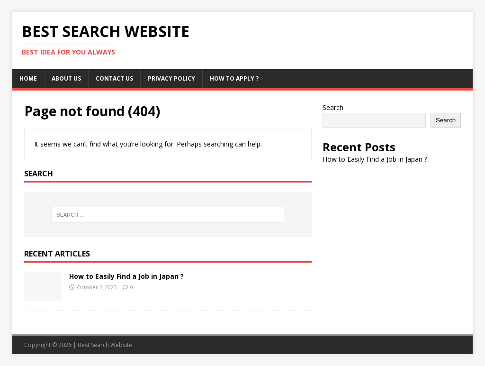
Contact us (114, 78)
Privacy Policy (171, 78)
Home (28, 78)
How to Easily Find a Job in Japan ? (126, 276)
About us (66, 78)
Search (333, 107)
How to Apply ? (234, 78)
